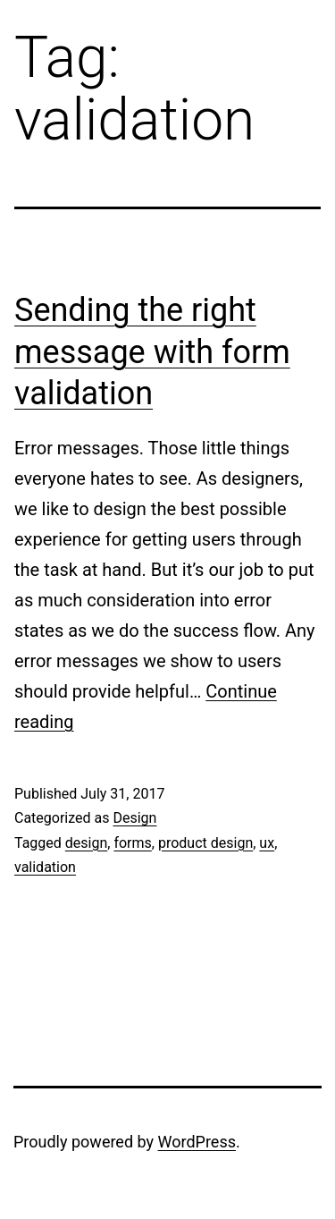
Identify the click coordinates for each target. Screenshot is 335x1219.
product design (205, 842)
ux (266, 842)
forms (132, 842)
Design (134, 817)
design (86, 842)
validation (45, 867)
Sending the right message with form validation (152, 352)
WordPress (197, 1141)
